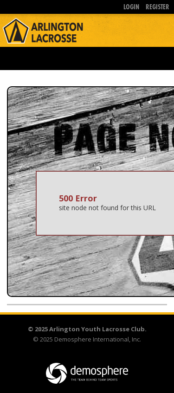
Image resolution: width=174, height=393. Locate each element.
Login (131, 7)
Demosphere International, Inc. (97, 339)
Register (157, 7)
